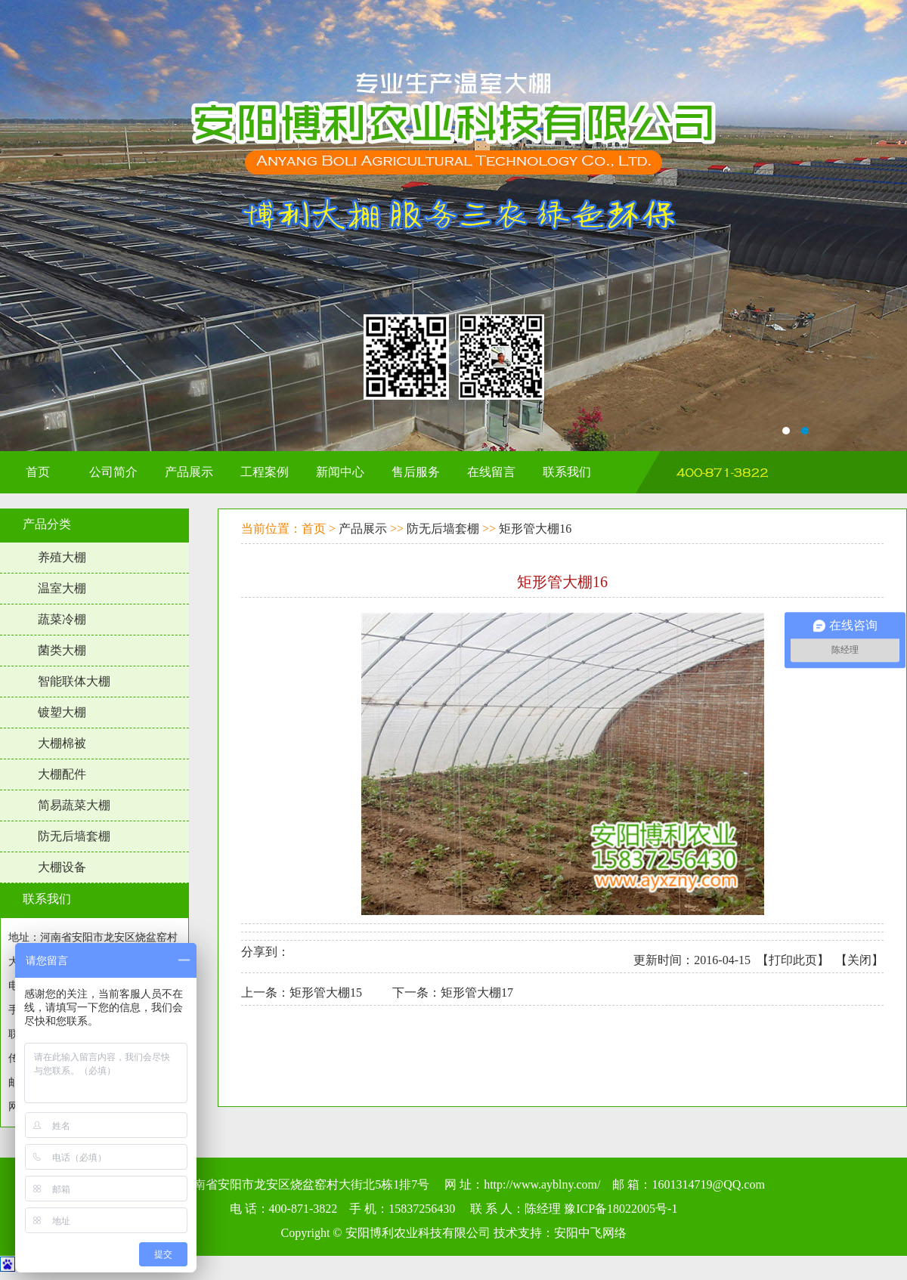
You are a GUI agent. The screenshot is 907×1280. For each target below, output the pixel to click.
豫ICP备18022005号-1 (620, 1208)
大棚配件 (62, 774)
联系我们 (47, 898)
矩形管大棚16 (535, 528)
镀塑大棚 (62, 712)
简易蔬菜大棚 (74, 805)
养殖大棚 (62, 557)
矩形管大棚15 (325, 992)
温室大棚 (62, 588)
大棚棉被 (62, 743)
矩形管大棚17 (477, 992)
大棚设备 (62, 867)
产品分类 (47, 524)
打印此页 (793, 960)
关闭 (859, 960)
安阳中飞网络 (590, 1232)
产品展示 (363, 528)
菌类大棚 (62, 650)
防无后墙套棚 (74, 836)
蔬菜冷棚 (62, 619)
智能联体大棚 (74, 681)
